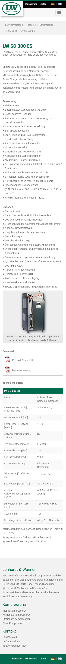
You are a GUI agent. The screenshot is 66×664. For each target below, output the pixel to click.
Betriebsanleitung (21, 370)
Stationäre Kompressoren (17, 619)
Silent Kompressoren (14, 623)
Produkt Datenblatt (22, 360)
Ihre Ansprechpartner (14, 645)
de (52, 4)
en (60, 4)
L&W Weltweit (10, 637)
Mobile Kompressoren (14, 610)
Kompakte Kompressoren (16, 614)
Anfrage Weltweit (12, 641)
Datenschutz (31, 4)
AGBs (43, 4)
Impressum (16, 658)
